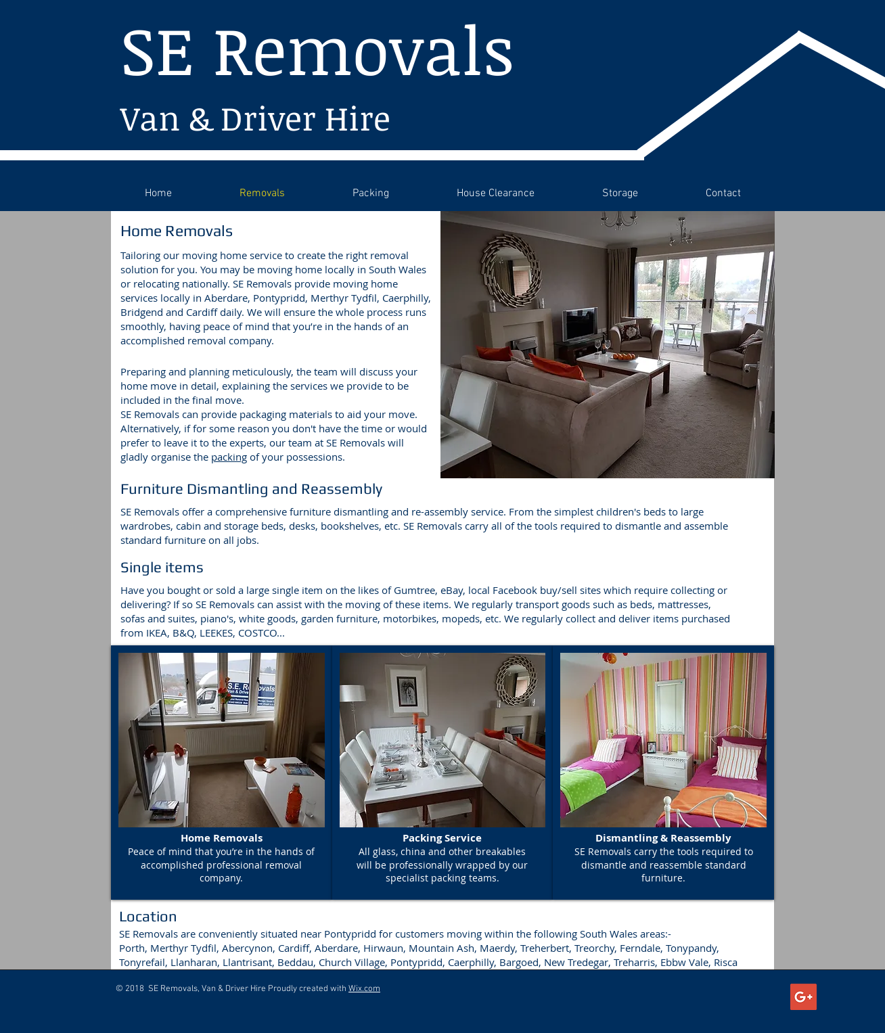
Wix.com (364, 989)
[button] (221, 772)
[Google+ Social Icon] (803, 997)
